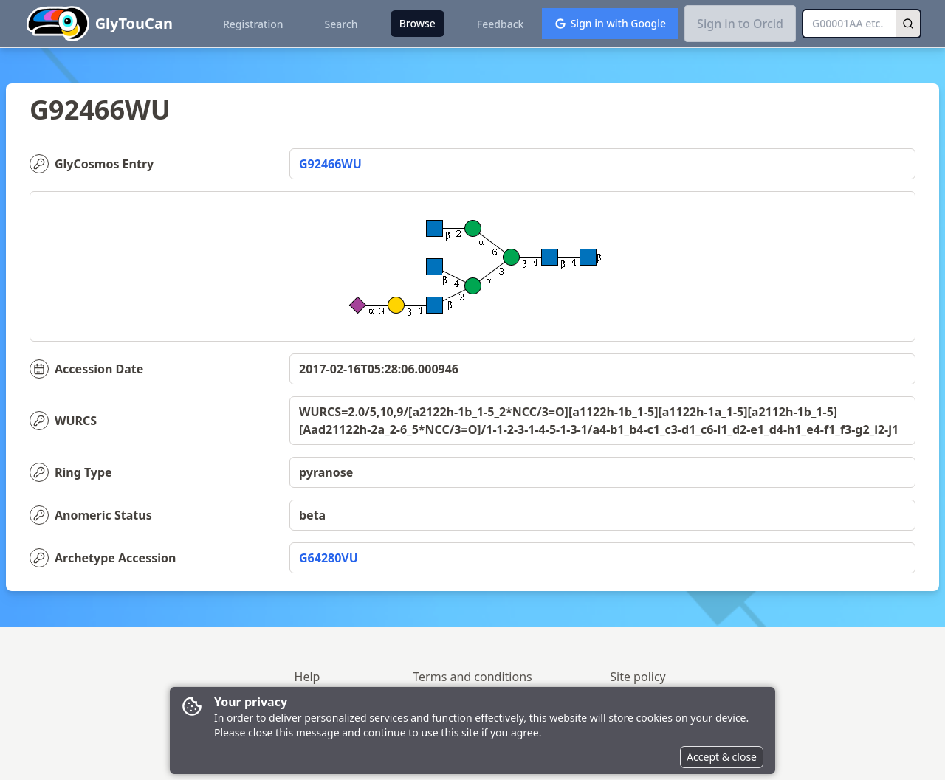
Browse (417, 23)
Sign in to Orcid (740, 23)
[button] (801, 6)
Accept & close (722, 757)
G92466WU (330, 164)
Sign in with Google (610, 23)
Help (307, 677)
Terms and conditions (472, 677)
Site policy (638, 677)
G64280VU (328, 558)
